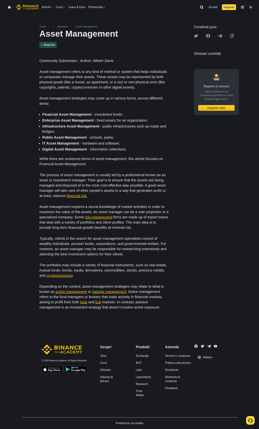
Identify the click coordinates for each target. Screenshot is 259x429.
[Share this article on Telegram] (220, 36)
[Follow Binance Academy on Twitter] (202, 346)
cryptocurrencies (59, 275)
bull (98, 302)
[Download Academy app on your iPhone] (52, 370)
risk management (98, 217)
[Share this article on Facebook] (208, 36)
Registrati (229, 7)
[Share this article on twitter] (196, 36)
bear (83, 302)
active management (71, 292)
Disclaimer (172, 369)
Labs (139, 369)
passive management (109, 292)
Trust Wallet (140, 393)
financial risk (77, 196)
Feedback (171, 388)
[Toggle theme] (251, 7)
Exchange (142, 355)
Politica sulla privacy (178, 362)
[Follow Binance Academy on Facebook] (196, 346)
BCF (139, 362)
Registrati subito (216, 107)
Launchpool (143, 377)
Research (142, 384)
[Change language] (242, 7)
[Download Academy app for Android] (75, 370)
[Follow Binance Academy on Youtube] (215, 346)
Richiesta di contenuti (172, 379)
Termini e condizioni (177, 355)
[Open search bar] (200, 7)
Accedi (213, 7)
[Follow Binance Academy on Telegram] (209, 346)
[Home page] (27, 7)
